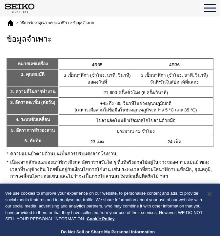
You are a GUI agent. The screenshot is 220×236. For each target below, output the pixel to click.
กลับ (115, 192)
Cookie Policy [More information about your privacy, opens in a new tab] (100, 231)
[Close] (209, 206)
